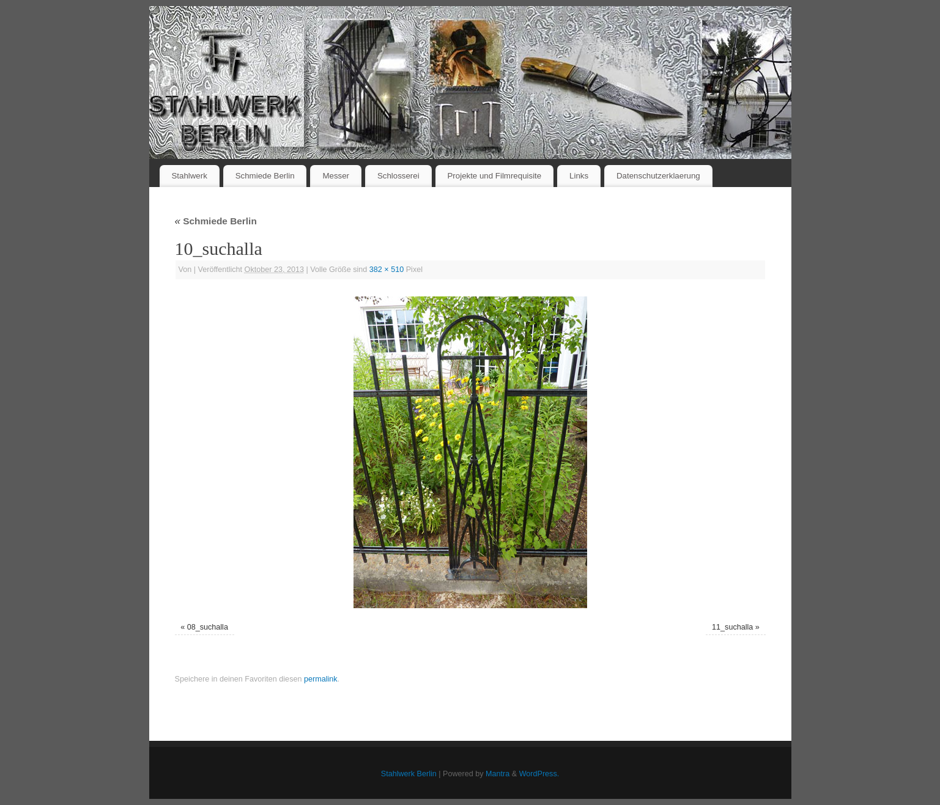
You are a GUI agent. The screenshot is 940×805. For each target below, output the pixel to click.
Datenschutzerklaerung (658, 175)
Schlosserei (398, 175)
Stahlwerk (189, 175)
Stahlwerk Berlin (409, 774)
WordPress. (539, 774)
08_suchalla (207, 627)
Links (578, 175)
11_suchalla (732, 627)
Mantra (497, 774)
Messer (335, 175)
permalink (321, 679)
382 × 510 (386, 269)
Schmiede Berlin (265, 175)
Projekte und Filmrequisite (494, 175)
